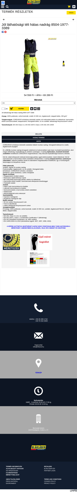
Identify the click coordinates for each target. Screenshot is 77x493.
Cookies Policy (50, 481)
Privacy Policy (50, 483)
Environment (11, 483)
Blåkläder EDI (49, 468)
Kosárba (21, 108)
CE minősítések (12, 473)
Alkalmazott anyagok (15, 468)
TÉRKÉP (38, 373)
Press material (12, 481)
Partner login (49, 471)
